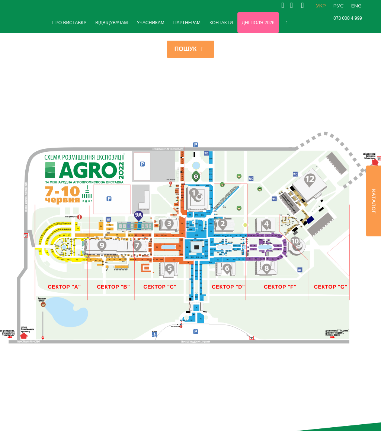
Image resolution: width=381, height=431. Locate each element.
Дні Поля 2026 (258, 22)
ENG (356, 6)
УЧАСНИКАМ (150, 22)
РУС (338, 6)
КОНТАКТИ (221, 22)
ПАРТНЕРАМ (187, 22)
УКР (321, 6)
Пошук (191, 49)
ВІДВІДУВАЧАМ (111, 22)
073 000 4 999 (347, 18)
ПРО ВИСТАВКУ (69, 22)
